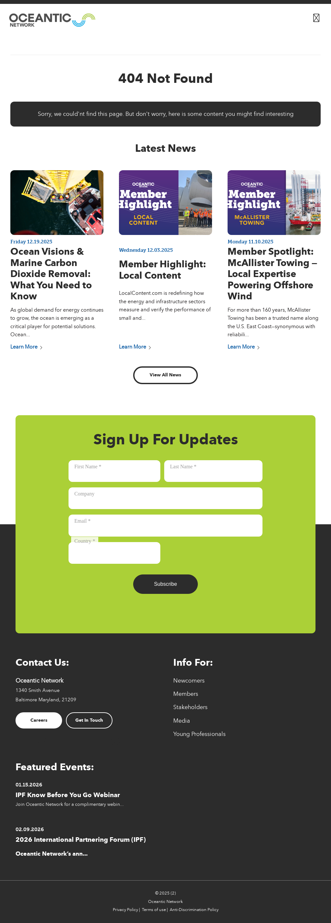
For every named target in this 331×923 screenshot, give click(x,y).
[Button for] (316, 16)
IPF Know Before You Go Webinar (68, 795)
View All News (165, 375)
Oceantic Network (165, 901)
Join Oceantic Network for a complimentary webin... (70, 804)
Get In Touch (89, 720)
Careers (39, 720)
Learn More (26, 347)
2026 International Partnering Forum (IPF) (81, 839)
